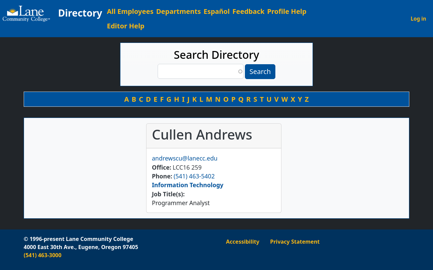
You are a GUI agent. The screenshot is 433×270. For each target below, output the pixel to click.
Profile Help (286, 11)
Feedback (248, 11)
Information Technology (187, 185)
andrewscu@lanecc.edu (185, 158)
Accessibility (242, 241)
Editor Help (125, 25)
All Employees (130, 11)
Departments (178, 11)
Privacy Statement (295, 241)
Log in (418, 18)
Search (260, 71)
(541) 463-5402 (194, 176)
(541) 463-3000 (43, 255)
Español (217, 11)
